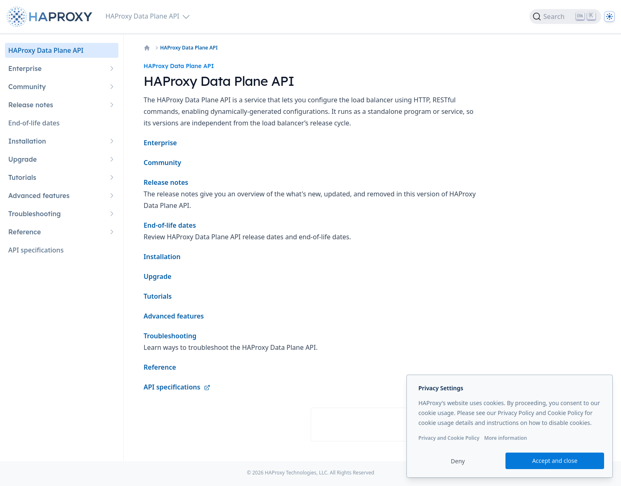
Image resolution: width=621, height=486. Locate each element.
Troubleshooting (170, 335)
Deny (458, 461)
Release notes (166, 182)
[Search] (565, 16)
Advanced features (174, 316)
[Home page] (51, 17)
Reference (160, 367)
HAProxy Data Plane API (188, 48)
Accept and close (555, 461)
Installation (162, 256)
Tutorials (158, 296)
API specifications (177, 387)
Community (162, 162)
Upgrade (157, 276)
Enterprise (160, 142)
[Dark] (609, 16)
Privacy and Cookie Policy (448, 437)
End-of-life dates (170, 225)
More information (505, 437)
